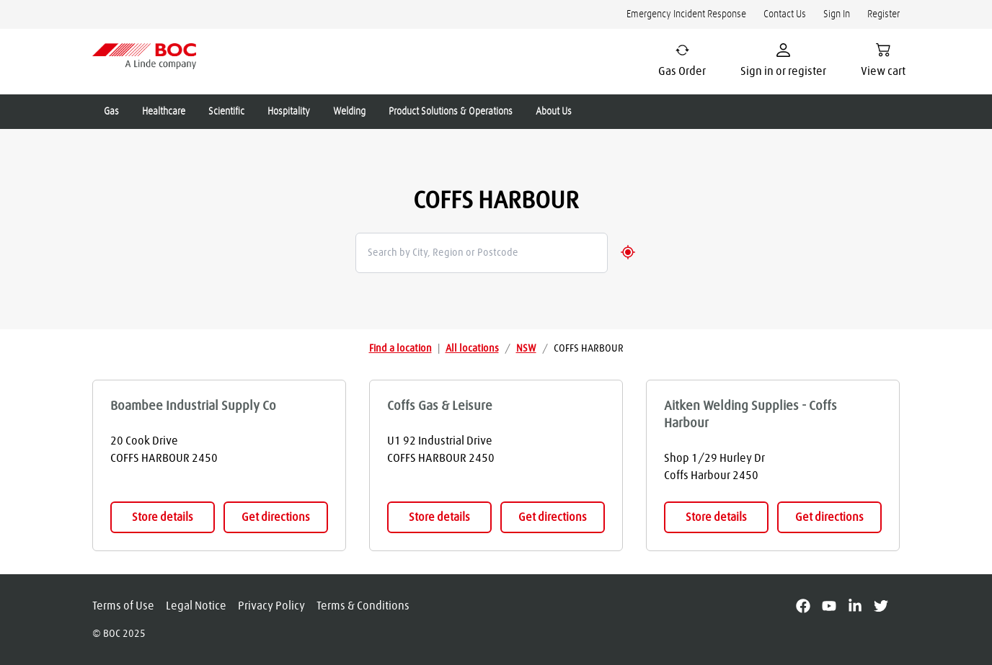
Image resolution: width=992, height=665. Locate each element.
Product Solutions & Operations (451, 112)
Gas (111, 112)
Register (883, 14)
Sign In (836, 14)
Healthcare (163, 112)
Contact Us (784, 14)
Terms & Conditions (362, 606)
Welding (349, 112)
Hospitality (288, 112)
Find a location (400, 349)
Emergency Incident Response (686, 14)
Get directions (276, 517)
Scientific (226, 112)
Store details (162, 517)
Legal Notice (196, 606)
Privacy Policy (271, 606)
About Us (554, 112)
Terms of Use (123, 606)
